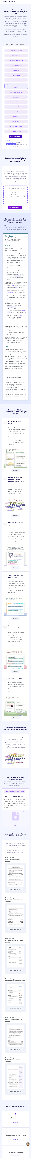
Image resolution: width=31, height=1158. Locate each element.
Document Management (20, 44)
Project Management (9, 44)
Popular (7, 42)
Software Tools (13, 42)
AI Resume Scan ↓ (11, 144)
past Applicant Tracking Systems (18, 176)
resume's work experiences (10, 24)
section (21, 227)
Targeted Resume (20, 34)
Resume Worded (9, 1)
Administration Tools (22, 42)
